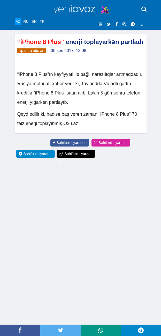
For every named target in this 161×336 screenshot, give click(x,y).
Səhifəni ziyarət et (69, 143)
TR (42, 21)
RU (25, 21)
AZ (18, 21)
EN (34, 21)
